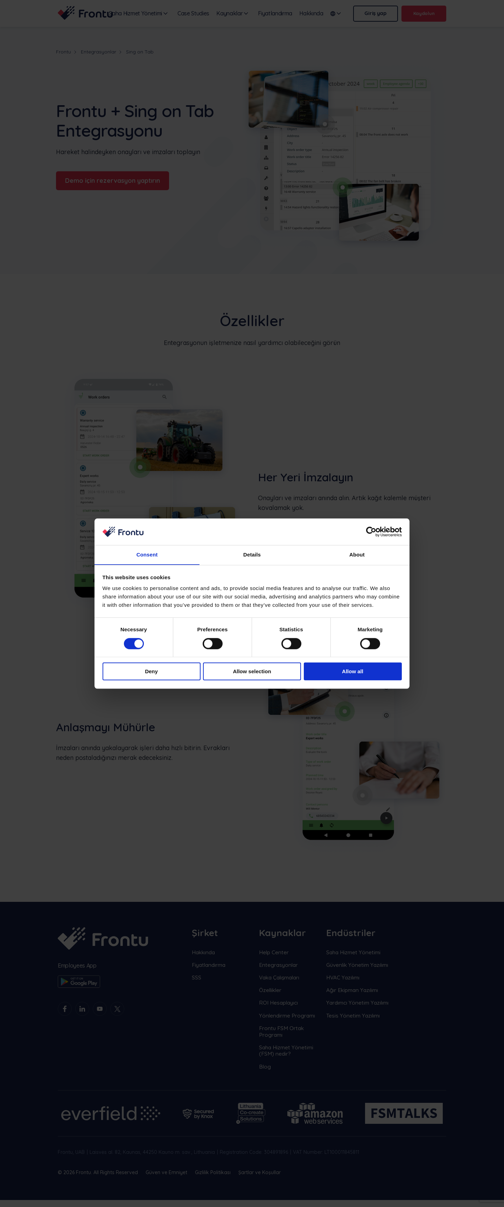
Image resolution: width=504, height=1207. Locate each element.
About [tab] (357, 555)
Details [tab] (252, 555)
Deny (151, 672)
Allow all (352, 672)
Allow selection (252, 672)
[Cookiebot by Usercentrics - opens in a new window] (371, 531)
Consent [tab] (147, 555)
